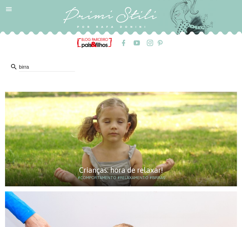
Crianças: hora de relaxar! (121, 170)
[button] (8, 8)
